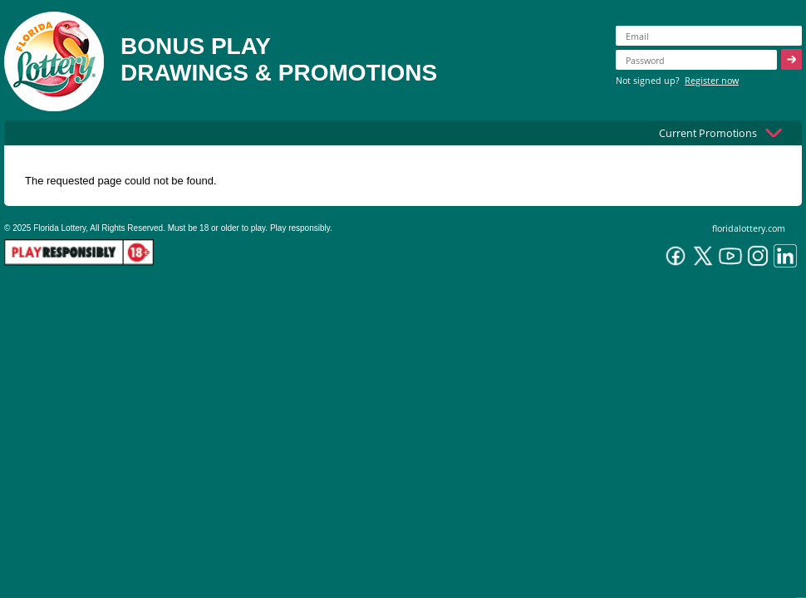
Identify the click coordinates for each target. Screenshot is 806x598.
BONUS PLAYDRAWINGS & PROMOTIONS (278, 59)
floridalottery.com (748, 228)
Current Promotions (708, 133)
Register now (712, 80)
